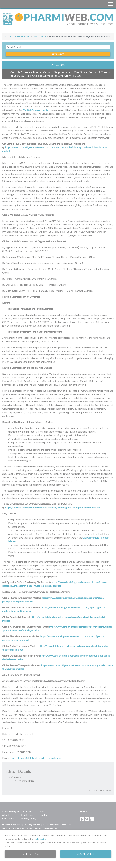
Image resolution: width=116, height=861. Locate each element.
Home (8, 36)
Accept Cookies (85, 854)
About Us (7, 814)
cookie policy (40, 839)
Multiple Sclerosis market (36, 110)
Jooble (43, 814)
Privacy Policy (28, 818)
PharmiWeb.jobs (11, 811)
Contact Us (8, 818)
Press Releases (22, 36)
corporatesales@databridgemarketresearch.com (35, 758)
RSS (42, 811)
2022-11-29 (39, 36)
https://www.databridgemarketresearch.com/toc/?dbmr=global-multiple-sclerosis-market (52, 507)
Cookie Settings (30, 854)
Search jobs (58, 54)
